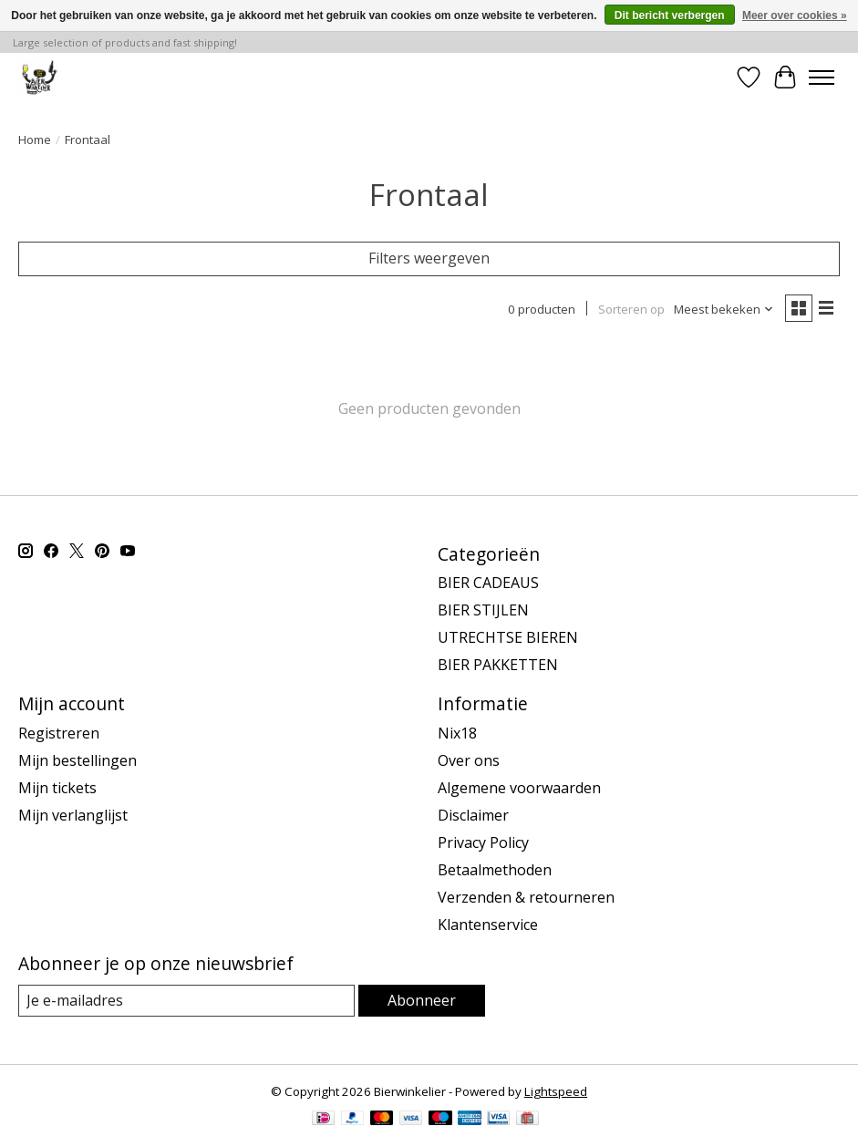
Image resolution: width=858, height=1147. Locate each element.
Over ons (469, 760)
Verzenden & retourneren (526, 897)
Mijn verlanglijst (73, 815)
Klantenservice (488, 924)
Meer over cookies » (794, 15)
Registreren (58, 733)
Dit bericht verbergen (670, 15)
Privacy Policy (483, 842)
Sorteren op (631, 309)
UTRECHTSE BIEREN (508, 637)
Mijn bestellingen (77, 760)
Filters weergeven (429, 258)
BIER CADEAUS (488, 583)
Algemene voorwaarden (519, 788)
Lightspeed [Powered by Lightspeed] (555, 1091)
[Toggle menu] (821, 77)
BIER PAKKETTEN (498, 665)
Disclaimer (473, 815)
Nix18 (457, 733)
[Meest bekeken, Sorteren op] (724, 309)
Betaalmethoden (495, 870)
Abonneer (422, 1000)
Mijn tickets (57, 788)
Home (34, 139)
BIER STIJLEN (483, 610)
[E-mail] (186, 1001)
